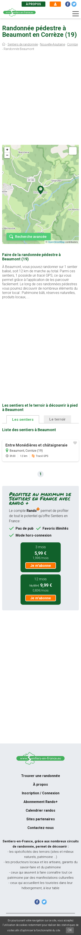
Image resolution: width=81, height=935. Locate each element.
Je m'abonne (40, 566)
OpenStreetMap (56, 242)
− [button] (7, 155)
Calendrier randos (40, 810)
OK (70, 930)
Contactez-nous (40, 828)
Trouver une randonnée (40, 776)
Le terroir (57, 419)
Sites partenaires (40, 819)
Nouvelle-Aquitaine (52, 44)
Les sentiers (22, 419)
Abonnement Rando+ (41, 802)
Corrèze (72, 44)
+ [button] (7, 149)
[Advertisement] (40, 99)
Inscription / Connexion (40, 793)
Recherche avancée (30, 237)
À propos (33, 4)
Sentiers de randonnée (23, 44)
